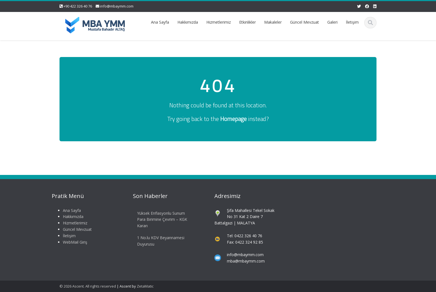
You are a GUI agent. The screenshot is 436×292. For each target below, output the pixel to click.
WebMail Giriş (73, 242)
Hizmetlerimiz (218, 22)
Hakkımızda (187, 22)
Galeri (332, 22)
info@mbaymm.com (116, 6)
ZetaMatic (145, 286)
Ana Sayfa (160, 22)
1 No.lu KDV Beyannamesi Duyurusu (159, 241)
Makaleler (273, 22)
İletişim (352, 22)
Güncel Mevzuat (304, 22)
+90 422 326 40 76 (77, 6)
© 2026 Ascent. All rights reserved (88, 286)
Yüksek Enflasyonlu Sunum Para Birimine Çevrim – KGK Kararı (161, 220)
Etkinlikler (247, 22)
